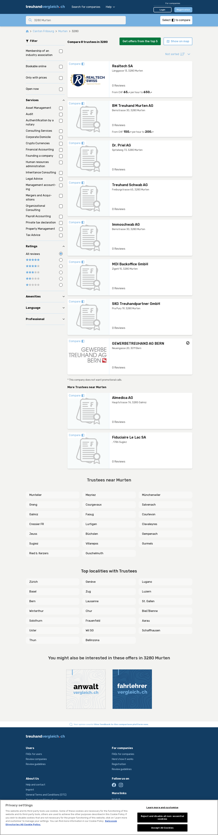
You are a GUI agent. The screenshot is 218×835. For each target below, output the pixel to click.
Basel (32, 591)
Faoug (90, 514)
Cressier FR (36, 524)
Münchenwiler (151, 495)
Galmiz (33, 514)
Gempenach (150, 533)
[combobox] (79, 20)
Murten (63, 31)
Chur (89, 611)
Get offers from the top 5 (140, 41)
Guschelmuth (94, 553)
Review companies (36, 759)
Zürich (33, 581)
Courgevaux (94, 504)
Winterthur (36, 611)
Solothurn (35, 620)
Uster (32, 630)
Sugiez (33, 543)
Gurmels (147, 543)
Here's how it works (122, 759)
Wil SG (90, 630)
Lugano (147, 581)
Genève (91, 581)
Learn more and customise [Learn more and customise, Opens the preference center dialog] (162, 807)
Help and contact (35, 784)
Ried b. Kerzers (38, 553)
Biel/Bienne (150, 611)
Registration (183, 10)
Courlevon (148, 514)
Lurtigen (91, 524)
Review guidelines (36, 764)
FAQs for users (34, 754)
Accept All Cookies (162, 827)
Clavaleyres (149, 524)
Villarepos (92, 543)
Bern (32, 601)
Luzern (146, 591)
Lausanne (92, 601)
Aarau (146, 620)
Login (162, 10)
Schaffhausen (151, 630)
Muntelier (35, 495)
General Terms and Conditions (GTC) (46, 794)
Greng (33, 504)
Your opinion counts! (111, 724)
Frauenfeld (93, 620)
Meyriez (91, 495)
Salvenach (149, 504)
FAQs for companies (123, 754)
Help (110, 7)
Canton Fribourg (43, 31)
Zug (88, 591)
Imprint (30, 789)
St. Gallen (148, 601)
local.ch (116, 799)
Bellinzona (92, 640)
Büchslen (92, 533)
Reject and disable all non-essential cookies (162, 817)
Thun (32, 640)
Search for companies (86, 7)
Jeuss (33, 533)
